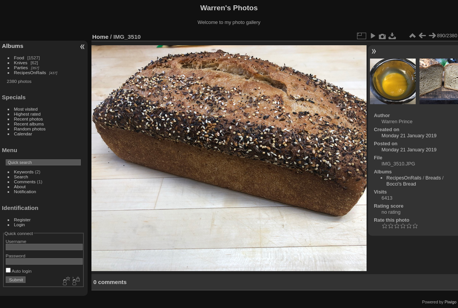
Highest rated (27, 113)
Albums (12, 46)
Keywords (24, 171)
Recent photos (28, 118)
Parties (21, 67)
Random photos (30, 128)
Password (16, 255)
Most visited (26, 108)
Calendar (23, 133)
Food (19, 57)
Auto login (19, 270)
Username (16, 241)
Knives (20, 62)
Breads (433, 178)
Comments (25, 181)
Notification (25, 191)
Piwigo (450, 302)
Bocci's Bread (401, 184)
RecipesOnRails (30, 72)
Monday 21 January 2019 (408, 135)
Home (100, 36)
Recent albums (29, 123)
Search (21, 176)
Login (19, 224)
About (20, 186)
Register (22, 219)
